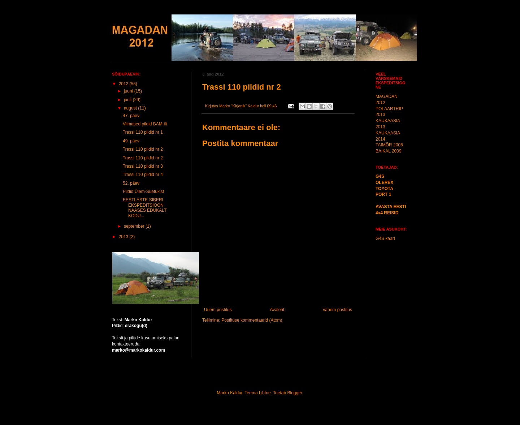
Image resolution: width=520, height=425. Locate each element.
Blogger (294, 392)
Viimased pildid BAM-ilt (145, 123)
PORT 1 (383, 194)
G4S (380, 176)
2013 (124, 236)
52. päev (131, 183)
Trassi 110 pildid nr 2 (143, 149)
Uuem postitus (218, 309)
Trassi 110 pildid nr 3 (143, 166)
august (131, 108)
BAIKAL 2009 (389, 151)
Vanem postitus (337, 309)
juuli (128, 99)
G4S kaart (385, 238)
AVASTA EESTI (391, 206)
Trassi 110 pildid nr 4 (143, 174)
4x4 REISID (387, 212)
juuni (129, 91)
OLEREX (384, 182)
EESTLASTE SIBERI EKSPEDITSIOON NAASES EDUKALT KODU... (144, 207)
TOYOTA (384, 188)
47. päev (131, 115)
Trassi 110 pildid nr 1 (143, 132)
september (135, 226)
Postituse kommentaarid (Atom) (251, 320)
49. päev (131, 140)
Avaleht (277, 309)
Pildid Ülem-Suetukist (143, 191)
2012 (124, 83)
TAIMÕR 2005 (389, 144)
